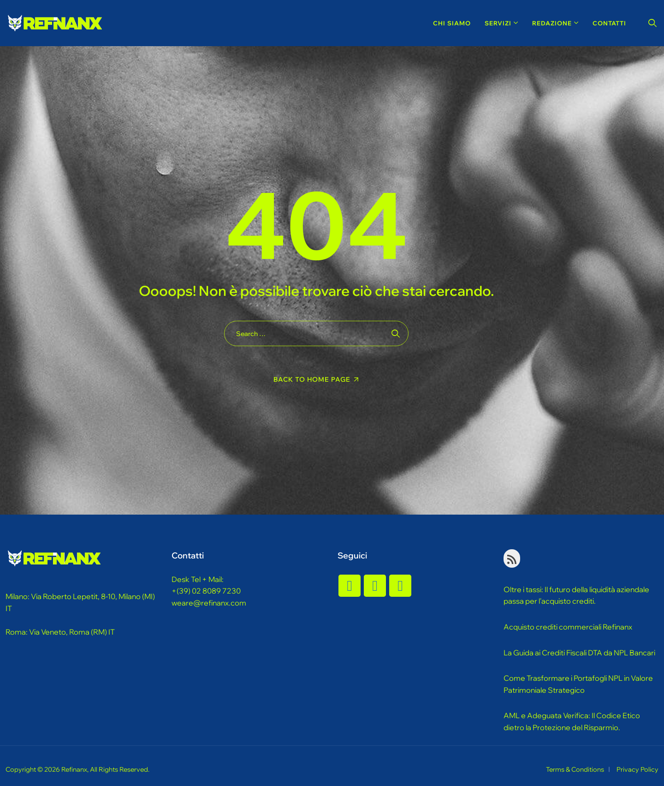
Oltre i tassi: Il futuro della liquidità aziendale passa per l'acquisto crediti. (576, 595)
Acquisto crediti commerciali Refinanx (568, 626)
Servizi (498, 23)
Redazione (552, 23)
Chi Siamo (452, 23)
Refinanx (74, 769)
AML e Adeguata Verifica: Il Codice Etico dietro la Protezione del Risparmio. (572, 721)
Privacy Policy (637, 769)
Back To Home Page (311, 379)
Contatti (609, 23)
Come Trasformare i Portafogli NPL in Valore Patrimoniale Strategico (578, 684)
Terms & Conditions (575, 769)
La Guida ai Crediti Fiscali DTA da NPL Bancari (579, 652)
